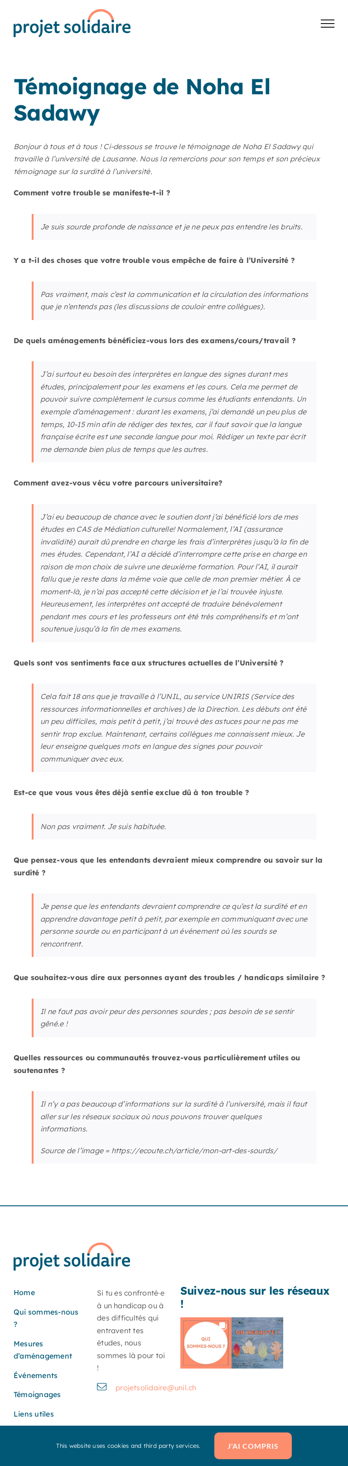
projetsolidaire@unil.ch (156, 1387)
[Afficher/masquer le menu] (328, 23)
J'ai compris (253, 1446)
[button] (206, 1343)
